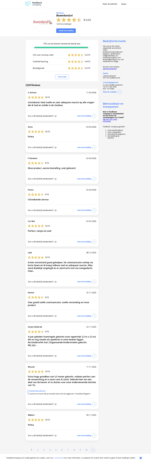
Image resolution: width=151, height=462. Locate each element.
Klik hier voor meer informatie (110, 120)
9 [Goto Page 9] (80, 450)
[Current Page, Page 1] (32, 450)
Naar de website (110, 4)
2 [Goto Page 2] (37, 450)
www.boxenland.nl (110, 69)
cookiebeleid (58, 458)
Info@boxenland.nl (115, 85)
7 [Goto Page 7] (68, 450)
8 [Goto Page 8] (74, 450)
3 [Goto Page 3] (43, 450)
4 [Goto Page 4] (49, 450)
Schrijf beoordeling (66, 31)
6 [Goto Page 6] (62, 450)
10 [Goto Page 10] (86, 450)
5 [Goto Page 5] (56, 450)
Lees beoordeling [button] (84, 116)
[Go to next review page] (92, 450)
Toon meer (62, 77)
